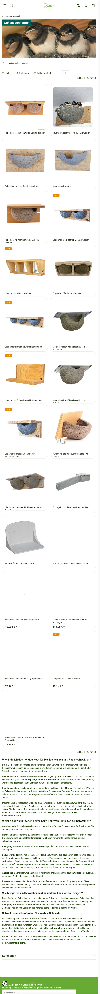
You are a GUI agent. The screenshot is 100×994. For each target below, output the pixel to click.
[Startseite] (49, 5)
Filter (6, 73)
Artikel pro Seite (44, 73)
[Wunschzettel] (86, 5)
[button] (79, 5)
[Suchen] (11, 5)
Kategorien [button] (9, 955)
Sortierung (24, 73)
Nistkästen (27, 881)
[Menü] (5, 5)
